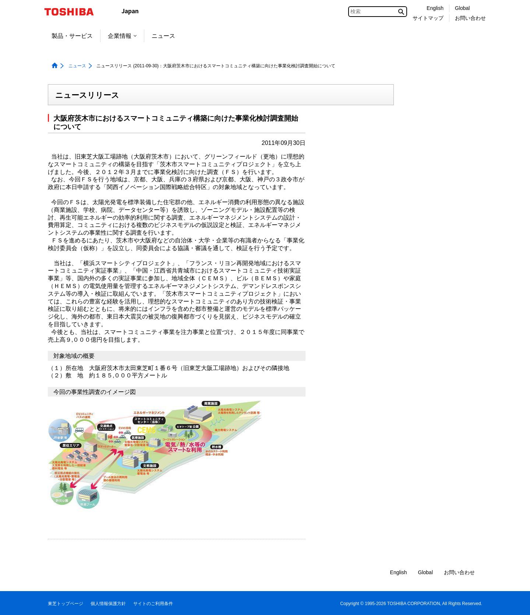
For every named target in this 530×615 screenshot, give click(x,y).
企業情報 (122, 36)
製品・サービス (72, 36)
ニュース (163, 36)
